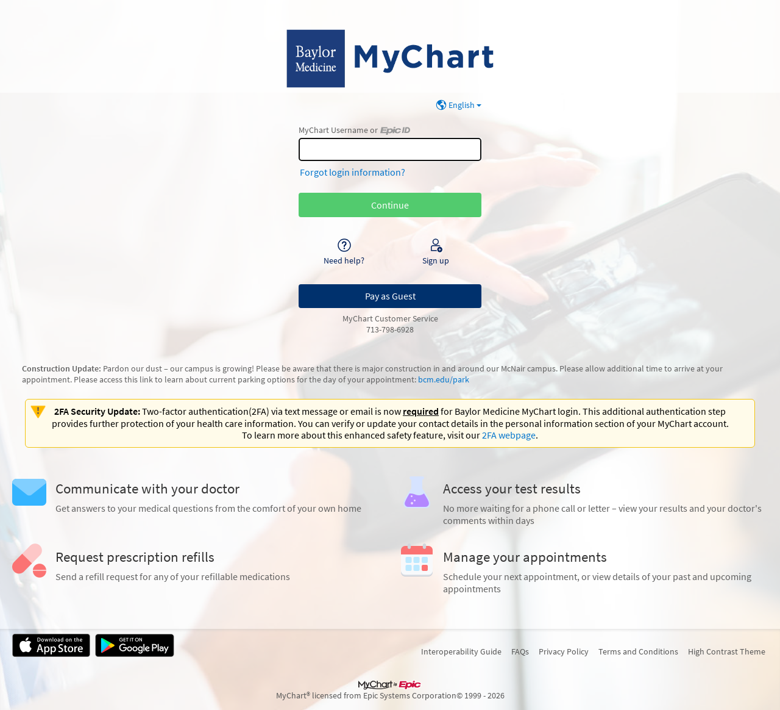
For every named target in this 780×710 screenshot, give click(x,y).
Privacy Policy (564, 651)
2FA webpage (509, 435)
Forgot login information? (352, 172)
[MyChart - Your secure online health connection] (390, 58)
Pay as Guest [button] (390, 296)
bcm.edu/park (443, 379)
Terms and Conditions (638, 651)
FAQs (520, 651)
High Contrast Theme (726, 651)
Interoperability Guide (461, 651)
